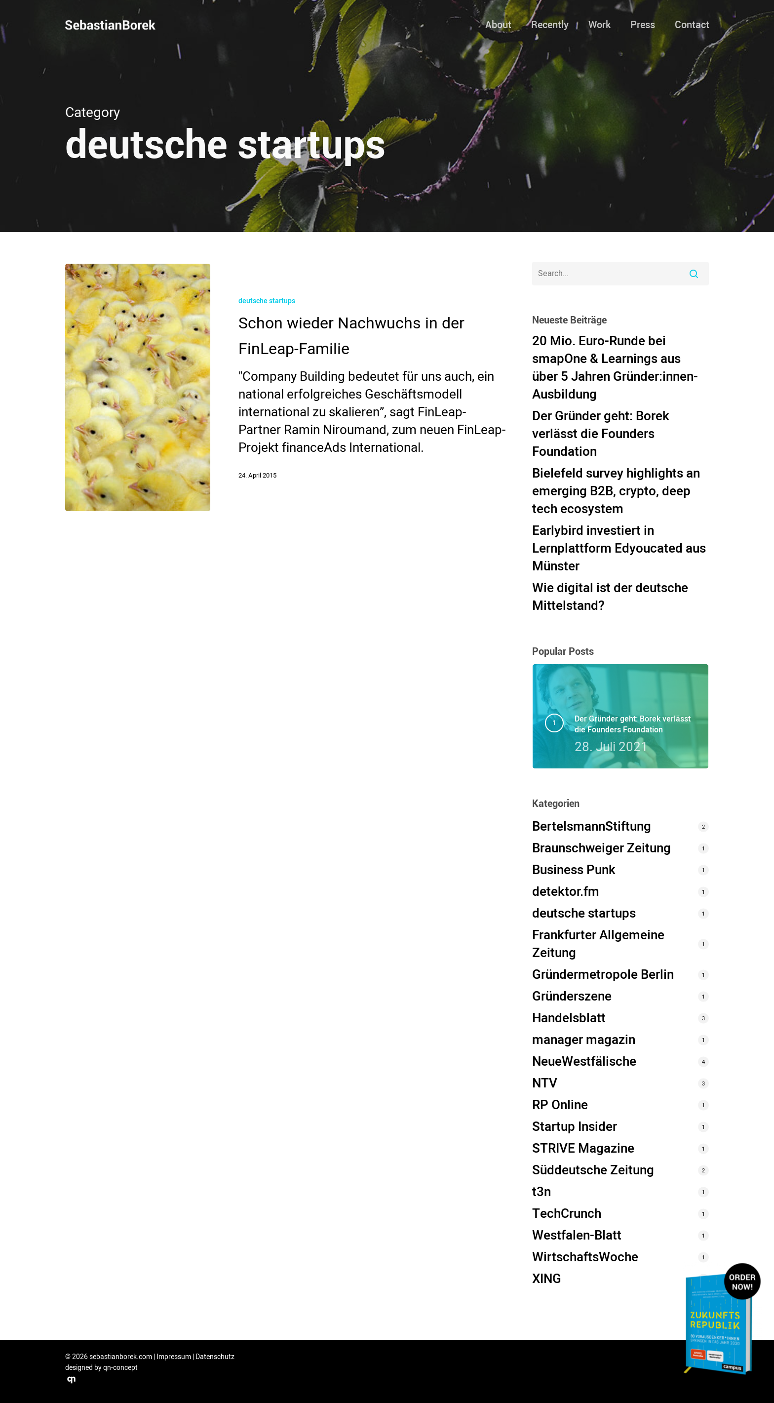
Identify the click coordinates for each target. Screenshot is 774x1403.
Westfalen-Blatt (576, 1235)
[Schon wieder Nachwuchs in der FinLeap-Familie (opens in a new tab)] (358, 387)
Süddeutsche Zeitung (593, 1170)
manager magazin (583, 1040)
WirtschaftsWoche (585, 1257)
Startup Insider (574, 1127)
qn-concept (120, 1368)
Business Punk (574, 870)
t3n (541, 1192)
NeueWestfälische (584, 1062)
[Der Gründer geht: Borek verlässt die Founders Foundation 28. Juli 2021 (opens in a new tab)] (636, 735)
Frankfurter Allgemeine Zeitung (598, 944)
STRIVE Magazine (583, 1149)
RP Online (560, 1105)
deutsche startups (266, 301)
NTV (544, 1083)
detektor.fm (565, 892)
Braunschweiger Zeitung (601, 848)
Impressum (173, 1357)
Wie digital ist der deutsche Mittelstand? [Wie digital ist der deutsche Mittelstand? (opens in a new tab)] (610, 597)
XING (546, 1279)
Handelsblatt (569, 1018)
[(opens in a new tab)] (138, 387)
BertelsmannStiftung (591, 827)
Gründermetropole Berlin (603, 975)
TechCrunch (566, 1214)
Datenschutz (214, 1357)
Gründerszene (572, 996)
